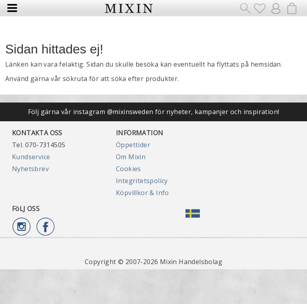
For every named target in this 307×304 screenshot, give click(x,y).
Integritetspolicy (142, 180)
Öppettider (133, 144)
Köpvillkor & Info (142, 192)
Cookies (128, 168)
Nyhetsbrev (30, 168)
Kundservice (31, 156)
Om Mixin (131, 156)
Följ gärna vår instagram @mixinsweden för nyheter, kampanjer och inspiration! (153, 111)
